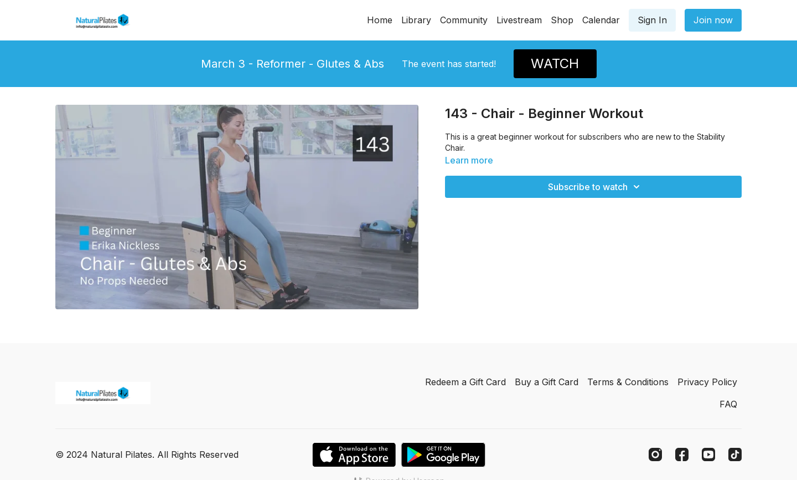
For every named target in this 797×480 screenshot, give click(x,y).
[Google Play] (443, 454)
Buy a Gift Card (546, 381)
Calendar (601, 19)
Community (464, 19)
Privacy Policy (707, 381)
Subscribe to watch (595, 186)
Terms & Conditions (628, 381)
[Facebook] (682, 454)
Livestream (519, 19)
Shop (562, 19)
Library (416, 19)
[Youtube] (708, 454)
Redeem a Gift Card (465, 381)
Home (379, 19)
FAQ (728, 404)
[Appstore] (354, 454)
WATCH (555, 63)
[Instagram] (655, 454)
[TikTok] (735, 454)
